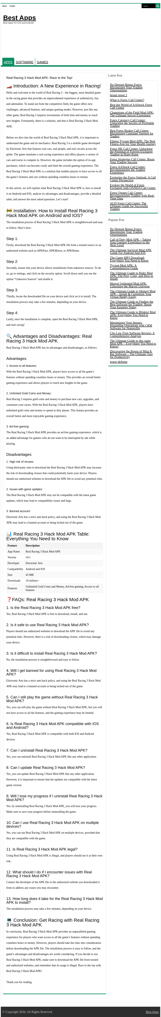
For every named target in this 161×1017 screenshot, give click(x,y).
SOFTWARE (25, 62)
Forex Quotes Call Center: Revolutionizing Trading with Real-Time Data (132, 195)
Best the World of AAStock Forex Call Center (131, 106)
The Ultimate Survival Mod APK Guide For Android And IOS (131, 251)
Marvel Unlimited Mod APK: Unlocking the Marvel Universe (130, 285)
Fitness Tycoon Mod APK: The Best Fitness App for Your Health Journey (133, 142)
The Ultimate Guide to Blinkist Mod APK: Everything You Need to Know (133, 314)
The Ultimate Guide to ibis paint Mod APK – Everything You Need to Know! (133, 343)
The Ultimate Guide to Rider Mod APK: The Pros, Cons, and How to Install (131, 275)
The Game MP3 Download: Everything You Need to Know (129, 259)
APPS (8, 62)
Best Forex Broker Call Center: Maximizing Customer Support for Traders (131, 133)
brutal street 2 (118, 95)
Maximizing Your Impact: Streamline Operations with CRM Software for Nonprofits (131, 325)
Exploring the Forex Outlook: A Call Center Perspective (133, 179)
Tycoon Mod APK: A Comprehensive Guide (124, 267)
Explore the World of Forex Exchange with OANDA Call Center (133, 186)
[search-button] (158, 6)
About (4, 6)
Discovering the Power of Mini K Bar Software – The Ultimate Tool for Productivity (131, 354)
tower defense (118, 361)
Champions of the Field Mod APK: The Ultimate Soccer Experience (132, 114)
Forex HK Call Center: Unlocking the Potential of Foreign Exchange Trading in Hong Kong (131, 151)
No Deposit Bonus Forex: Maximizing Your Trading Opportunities (126, 87)
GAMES (42, 62)
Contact (12, 6)
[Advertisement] (101, 33)
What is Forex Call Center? (127, 100)
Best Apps (19, 17)
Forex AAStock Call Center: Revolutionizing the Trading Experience (127, 169)
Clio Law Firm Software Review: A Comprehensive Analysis (132, 334)
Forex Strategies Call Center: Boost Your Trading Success (132, 161)
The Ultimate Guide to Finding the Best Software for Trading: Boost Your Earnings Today (131, 304)
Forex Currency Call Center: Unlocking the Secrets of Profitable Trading (132, 123)
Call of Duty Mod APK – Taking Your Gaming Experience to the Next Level (130, 242)
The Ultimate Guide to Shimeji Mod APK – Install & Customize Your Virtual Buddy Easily (133, 294)
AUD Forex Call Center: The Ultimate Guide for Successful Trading (129, 206)
